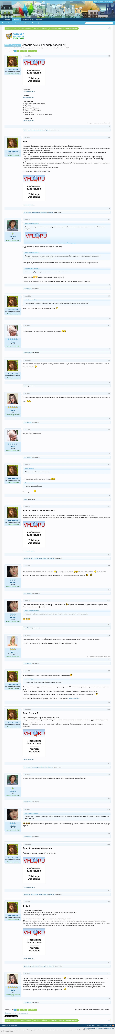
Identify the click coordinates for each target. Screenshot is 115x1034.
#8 (109, 430)
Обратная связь (90, 1025)
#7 (109, 393)
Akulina (12, 582)
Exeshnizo (44, 212)
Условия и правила (89, 1028)
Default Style (4, 1025)
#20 (108, 973)
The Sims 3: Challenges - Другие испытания (26, 47)
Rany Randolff (58, 47)
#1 (109, 56)
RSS (113, 1025)
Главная (7, 19)
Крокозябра (27, 558)
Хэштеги (39, 19)
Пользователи (27, 19)
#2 (109, 137)
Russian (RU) (13, 1025)
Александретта (39, 130)
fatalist (13, 410)
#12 (108, 601)
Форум (16, 19)
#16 (108, 774)
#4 (109, 296)
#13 (108, 635)
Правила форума (37, 23)
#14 (108, 671)
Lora (12, 652)
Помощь (98, 1025)
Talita (25, 130)
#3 (109, 220)
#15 (108, 709)
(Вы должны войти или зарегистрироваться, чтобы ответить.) (93, 1009)
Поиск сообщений (7, 23)
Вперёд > (33, 51)
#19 (108, 902)
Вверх (109, 1025)
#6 (109, 360)
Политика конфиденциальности (105, 1028)
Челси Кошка (31, 130)
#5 (109, 325)
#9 (109, 465)
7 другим (47, 130)
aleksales (13, 236)
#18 (108, 844)
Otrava (13, 342)
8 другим (51, 558)
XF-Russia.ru (9, 1031)
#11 (108, 566)
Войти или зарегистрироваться (103, 1)
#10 (108, 507)
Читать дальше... (29, 91)
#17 (108, 809)
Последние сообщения (22, 23)
